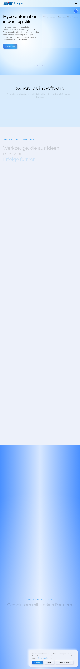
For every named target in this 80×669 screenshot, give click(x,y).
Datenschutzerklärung (44, 658)
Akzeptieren (37, 662)
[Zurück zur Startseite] (13, 3)
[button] (76, 3)
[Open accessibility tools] (76, 11)
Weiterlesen (10, 46)
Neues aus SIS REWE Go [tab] (37, 65)
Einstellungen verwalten (64, 662)
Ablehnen (49, 662)
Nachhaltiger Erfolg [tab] (42, 65)
